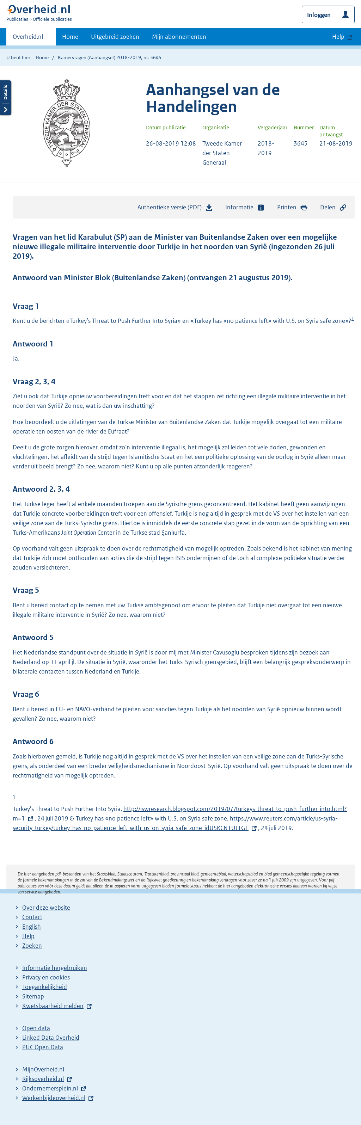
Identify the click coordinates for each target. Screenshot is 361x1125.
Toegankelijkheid (44, 987)
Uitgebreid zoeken (115, 37)
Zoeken (32, 945)
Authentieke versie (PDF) (175, 209)
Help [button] (338, 37)
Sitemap (33, 996)
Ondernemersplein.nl (50, 1088)
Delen (333, 207)
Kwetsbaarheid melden (53, 1006)
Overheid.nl (28, 38)
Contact (32, 917)
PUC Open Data (42, 1047)
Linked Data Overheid (50, 1037)
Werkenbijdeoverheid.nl (53, 1098)
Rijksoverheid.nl (43, 1079)
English (31, 926)
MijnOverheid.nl (43, 1069)
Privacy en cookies (46, 977)
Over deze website (46, 907)
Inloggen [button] (319, 15)
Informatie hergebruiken (54, 968)
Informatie (245, 207)
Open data (36, 1028)
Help (28, 936)
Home (70, 37)
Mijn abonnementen (179, 37)
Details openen (5, 97)
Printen (292, 207)
